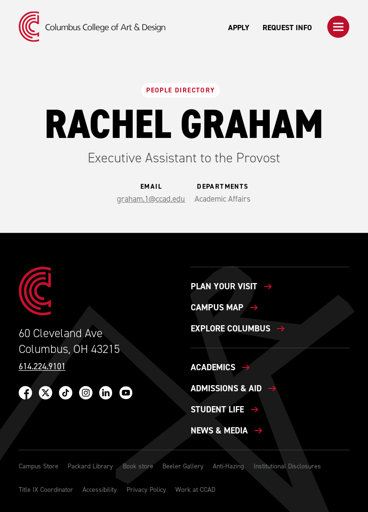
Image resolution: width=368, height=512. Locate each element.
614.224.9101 (42, 367)
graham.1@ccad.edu (151, 198)
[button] (338, 27)
